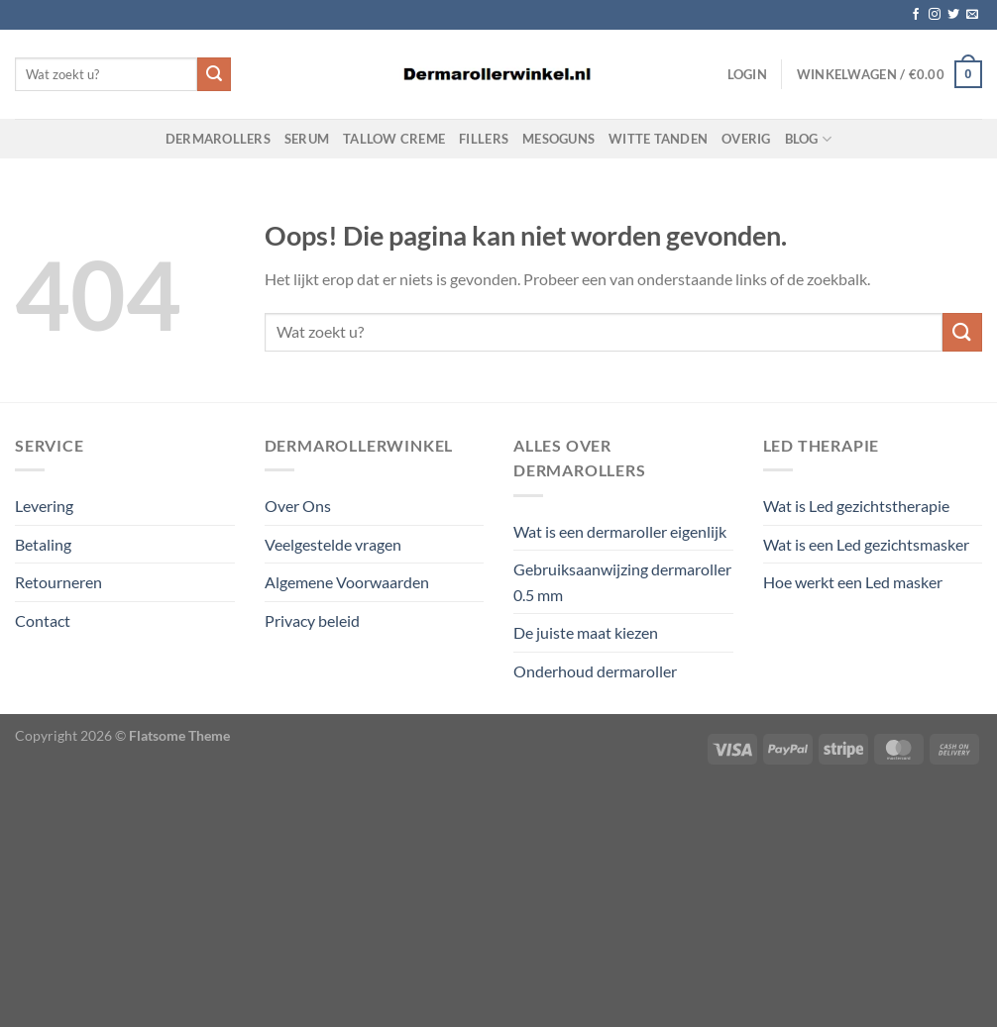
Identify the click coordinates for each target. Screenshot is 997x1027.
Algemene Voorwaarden (347, 581)
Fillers (483, 139)
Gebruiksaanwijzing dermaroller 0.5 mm (622, 582)
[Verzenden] (214, 74)
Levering (44, 505)
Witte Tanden (658, 139)
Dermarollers (218, 139)
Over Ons (298, 505)
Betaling (43, 544)
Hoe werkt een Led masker (852, 581)
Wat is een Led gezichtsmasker (866, 544)
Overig (746, 139)
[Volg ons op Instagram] (935, 15)
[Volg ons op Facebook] (916, 15)
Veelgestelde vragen (333, 544)
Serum (306, 139)
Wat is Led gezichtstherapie (856, 505)
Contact (42, 620)
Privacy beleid (312, 620)
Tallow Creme (394, 139)
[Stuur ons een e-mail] (972, 15)
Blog (808, 139)
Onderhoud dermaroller (595, 671)
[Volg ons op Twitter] (953, 15)
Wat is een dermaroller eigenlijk (619, 531)
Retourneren (58, 581)
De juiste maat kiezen (585, 632)
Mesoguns (558, 139)
